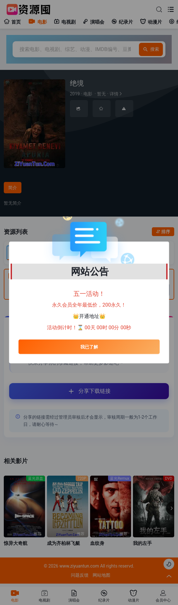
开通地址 (89, 316)
